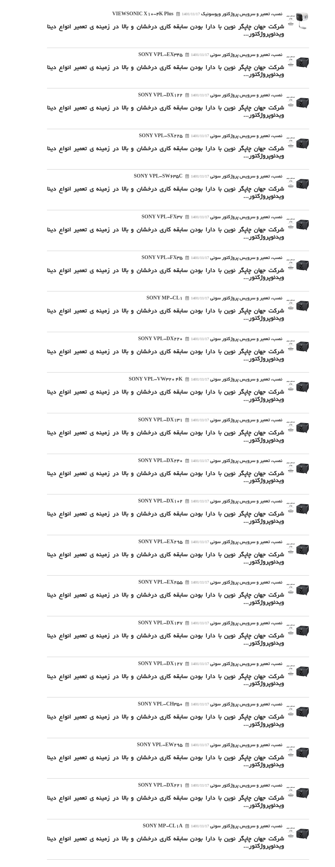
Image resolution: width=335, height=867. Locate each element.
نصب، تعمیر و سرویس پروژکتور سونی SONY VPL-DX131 (199, 420)
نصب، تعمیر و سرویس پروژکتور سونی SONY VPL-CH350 (199, 704)
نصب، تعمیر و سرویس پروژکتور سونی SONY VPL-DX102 (199, 501)
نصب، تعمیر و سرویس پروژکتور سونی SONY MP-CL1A (202, 826)
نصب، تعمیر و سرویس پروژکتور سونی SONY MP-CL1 (204, 298)
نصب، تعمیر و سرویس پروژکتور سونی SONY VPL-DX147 (199, 623)
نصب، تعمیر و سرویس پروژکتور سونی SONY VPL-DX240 (199, 461)
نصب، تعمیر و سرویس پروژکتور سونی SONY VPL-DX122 (199, 95)
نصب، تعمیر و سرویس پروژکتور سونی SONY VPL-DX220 (199, 339)
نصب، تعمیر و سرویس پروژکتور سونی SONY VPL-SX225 (200, 136)
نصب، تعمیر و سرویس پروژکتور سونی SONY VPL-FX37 (201, 217)
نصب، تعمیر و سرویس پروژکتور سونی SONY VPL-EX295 (200, 542)
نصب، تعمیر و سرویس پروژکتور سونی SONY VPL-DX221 (199, 785)
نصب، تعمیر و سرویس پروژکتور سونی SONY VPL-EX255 (200, 582)
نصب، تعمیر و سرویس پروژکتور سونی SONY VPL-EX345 (200, 55)
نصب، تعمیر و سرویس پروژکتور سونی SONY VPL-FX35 (201, 258)
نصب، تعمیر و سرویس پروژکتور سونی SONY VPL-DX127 (199, 664)
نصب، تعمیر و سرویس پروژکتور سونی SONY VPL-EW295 (199, 745)
